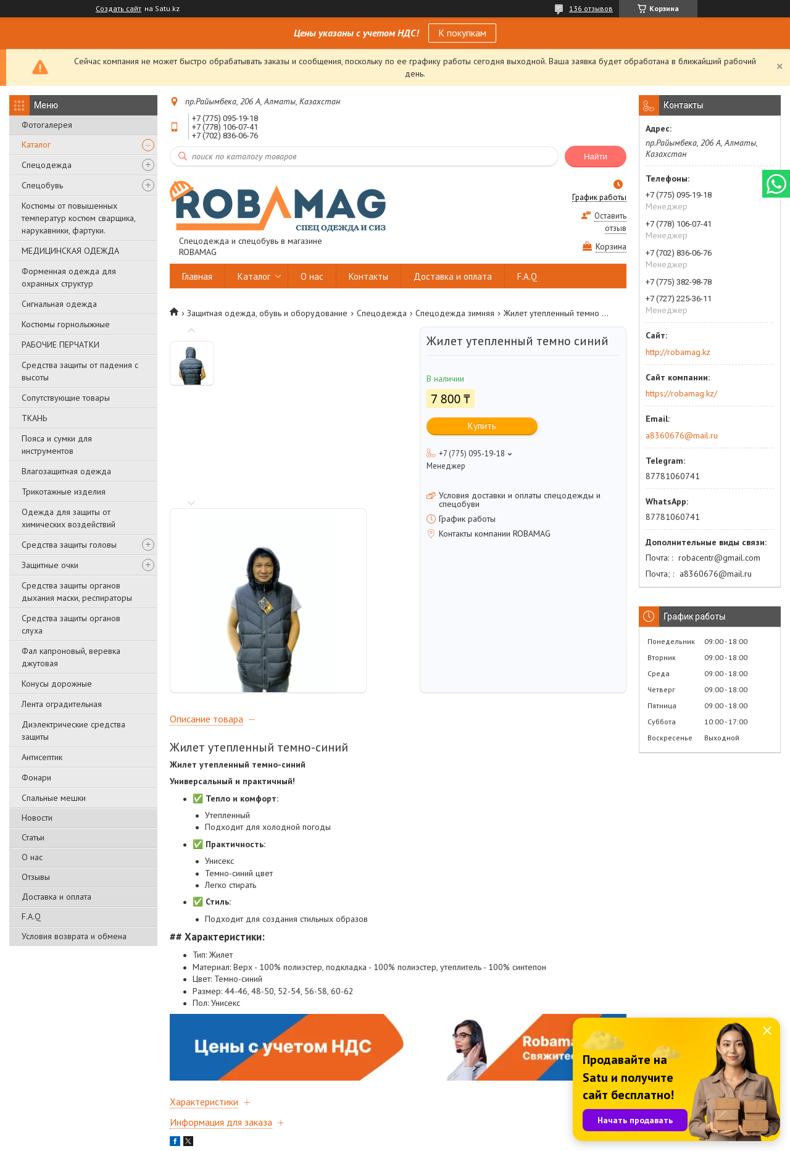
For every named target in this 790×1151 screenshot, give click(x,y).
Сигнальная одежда (59, 303)
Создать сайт (118, 8)
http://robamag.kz (678, 352)
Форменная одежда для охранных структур (69, 277)
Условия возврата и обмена (74, 936)
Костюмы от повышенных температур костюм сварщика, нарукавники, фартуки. (78, 218)
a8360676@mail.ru (682, 435)
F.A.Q (31, 916)
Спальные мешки (54, 797)
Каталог (36, 144)
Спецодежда (47, 164)
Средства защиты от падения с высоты (80, 371)
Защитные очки (50, 565)
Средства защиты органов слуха (71, 624)
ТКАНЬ (34, 418)
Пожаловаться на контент (453, 1139)
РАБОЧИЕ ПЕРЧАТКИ (60, 344)
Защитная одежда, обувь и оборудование (267, 313)
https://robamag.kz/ (681, 393)
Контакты (368, 276)
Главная (197, 276)
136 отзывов (591, 8)
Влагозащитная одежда (66, 471)
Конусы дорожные (57, 683)
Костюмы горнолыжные (66, 324)
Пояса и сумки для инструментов (57, 444)
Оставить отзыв (610, 222)
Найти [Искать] (595, 156)
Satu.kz (448, 1127)
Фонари (36, 777)
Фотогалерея (47, 124)
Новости (37, 817)
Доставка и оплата (56, 896)
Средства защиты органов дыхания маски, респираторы (77, 591)
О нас (32, 857)
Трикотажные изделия (64, 491)
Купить (482, 426)
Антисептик (42, 757)
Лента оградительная (62, 703)
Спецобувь (42, 185)
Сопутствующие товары (66, 397)
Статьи (33, 837)
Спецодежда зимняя (454, 313)
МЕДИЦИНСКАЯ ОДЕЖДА (70, 250)
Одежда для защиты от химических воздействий (68, 518)
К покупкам (462, 33)
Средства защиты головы (69, 544)
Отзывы (36, 876)
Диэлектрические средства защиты (73, 730)
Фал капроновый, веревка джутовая (71, 657)
